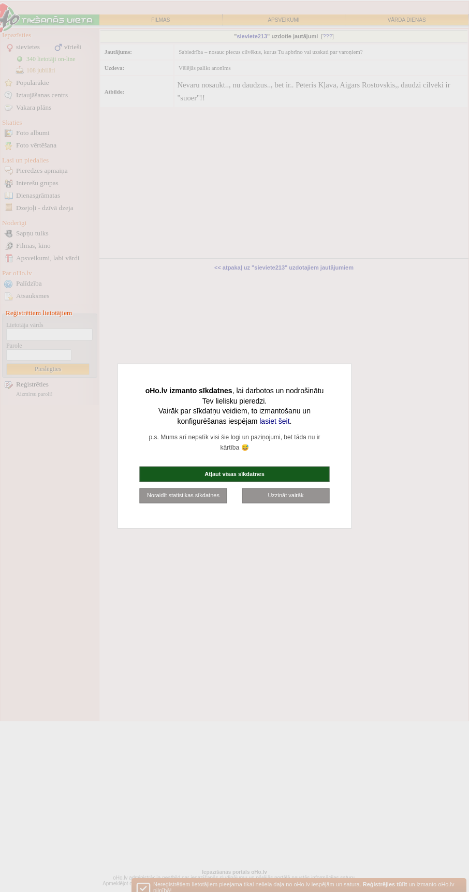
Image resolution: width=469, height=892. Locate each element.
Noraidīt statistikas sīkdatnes (183, 495)
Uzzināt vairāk (286, 495)
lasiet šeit (274, 421)
